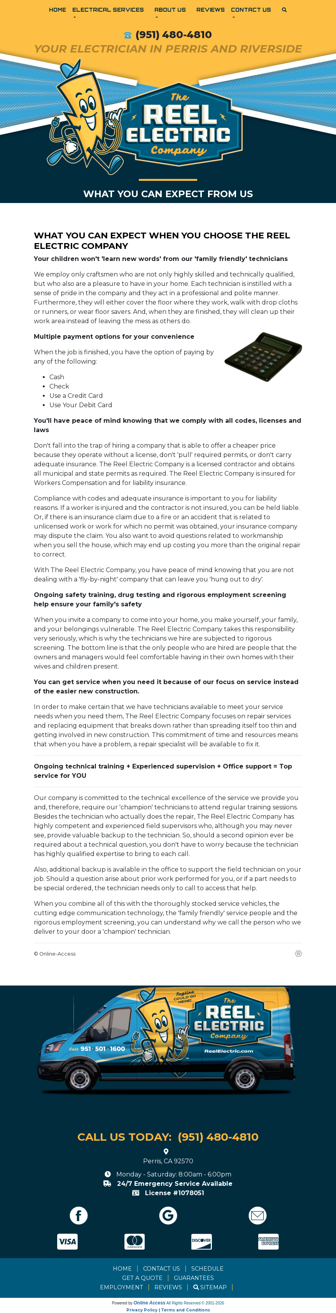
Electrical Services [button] (108, 10)
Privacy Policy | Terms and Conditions (168, 1310)
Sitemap (213, 1287)
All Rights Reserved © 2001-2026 (195, 1303)
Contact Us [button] (251, 10)
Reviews (210, 10)
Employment (121, 1287)
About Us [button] (170, 10)
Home (57, 10)
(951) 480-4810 (173, 34)
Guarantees (194, 1277)
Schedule (207, 1268)
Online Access (149, 1303)
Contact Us (161, 1268)
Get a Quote (142, 1277)
